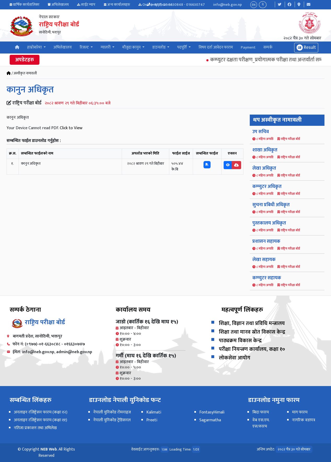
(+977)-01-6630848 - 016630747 (178, 5)
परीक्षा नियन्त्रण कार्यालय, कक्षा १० (252, 349)
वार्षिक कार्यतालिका (26, 5)
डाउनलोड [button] (159, 47)
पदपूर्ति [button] (182, 47)
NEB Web (48, 449)
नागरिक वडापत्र (303, 420)
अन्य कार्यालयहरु (118, 5)
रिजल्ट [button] (85, 47)
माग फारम (299, 412)
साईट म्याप (88, 5)
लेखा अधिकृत (264, 168)
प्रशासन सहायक (266, 241)
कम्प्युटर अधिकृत (267, 187)
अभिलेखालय (60, 5)
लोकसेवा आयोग (234, 357)
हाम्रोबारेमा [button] (35, 47)
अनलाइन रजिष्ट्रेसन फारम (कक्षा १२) (40, 412)
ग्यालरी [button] (106, 47)
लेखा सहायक (264, 260)
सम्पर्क (267, 47)
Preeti (151, 420)
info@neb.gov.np (227, 5)
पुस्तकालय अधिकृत (269, 223)
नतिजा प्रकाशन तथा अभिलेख (35, 427)
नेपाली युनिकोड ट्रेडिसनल (112, 420)
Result (306, 47)
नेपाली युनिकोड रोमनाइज (112, 412)
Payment (248, 47)
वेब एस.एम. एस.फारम (260, 423)
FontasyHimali (211, 412)
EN (253, 4)
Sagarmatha (210, 420)
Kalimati (153, 412)
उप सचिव (260, 132)
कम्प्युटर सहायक (266, 278)
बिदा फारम (260, 412)
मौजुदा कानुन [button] (131, 47)
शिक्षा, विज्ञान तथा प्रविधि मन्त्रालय (252, 323)
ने (263, 4)
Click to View (71, 128)
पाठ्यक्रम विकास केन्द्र (240, 340)
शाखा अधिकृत (264, 150)
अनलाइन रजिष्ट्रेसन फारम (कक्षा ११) (40, 420)
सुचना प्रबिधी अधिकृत (271, 205)
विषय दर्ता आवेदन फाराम (216, 47)
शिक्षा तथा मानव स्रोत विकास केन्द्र (252, 332)
